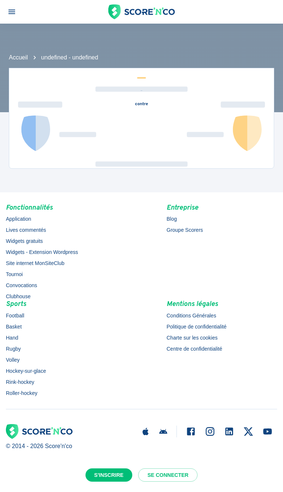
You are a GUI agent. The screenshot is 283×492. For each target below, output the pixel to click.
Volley (13, 360)
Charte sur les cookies (192, 338)
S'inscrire (109, 475)
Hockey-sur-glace (26, 371)
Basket (14, 327)
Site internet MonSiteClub (35, 263)
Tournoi (14, 274)
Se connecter (167, 475)
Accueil (18, 57)
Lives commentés (26, 230)
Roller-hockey (22, 393)
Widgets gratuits (24, 241)
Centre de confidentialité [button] (194, 349)
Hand (12, 338)
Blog (172, 219)
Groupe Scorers (185, 230)
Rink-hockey (20, 382)
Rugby (13, 349)
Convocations (21, 285)
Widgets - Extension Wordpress (42, 252)
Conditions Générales (191, 316)
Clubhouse (18, 296)
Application (18, 219)
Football (15, 316)
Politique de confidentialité (197, 327)
